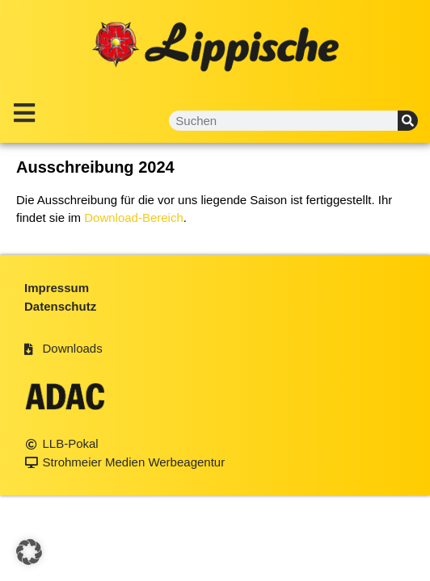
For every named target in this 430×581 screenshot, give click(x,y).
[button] (29, 552)
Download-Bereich (133, 217)
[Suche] (408, 121)
